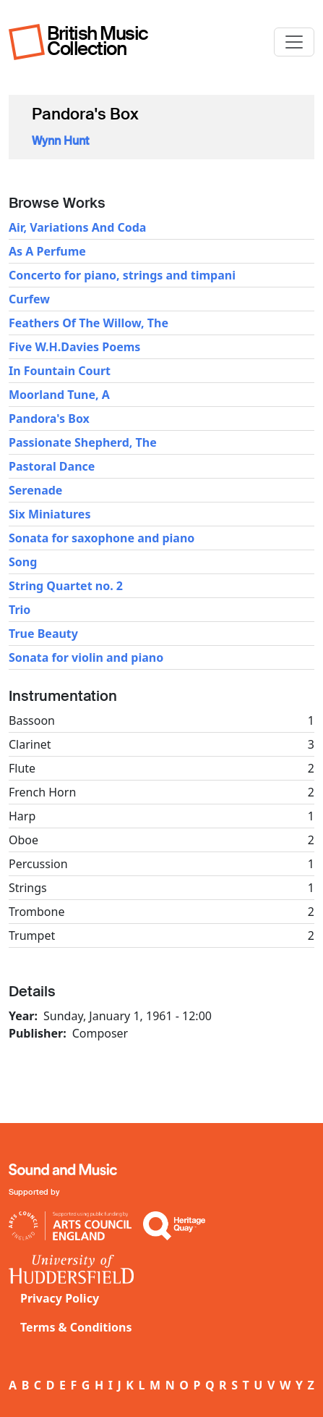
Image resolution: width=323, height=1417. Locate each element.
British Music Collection (97, 41)
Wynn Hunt (60, 140)
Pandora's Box (49, 418)
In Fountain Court (60, 371)
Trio (19, 610)
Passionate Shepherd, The (83, 442)
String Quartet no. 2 (66, 586)
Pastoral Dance (52, 466)
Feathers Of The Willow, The (88, 323)
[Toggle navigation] (294, 42)
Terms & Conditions (76, 1327)
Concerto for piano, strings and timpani (122, 275)
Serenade (35, 490)
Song (23, 562)
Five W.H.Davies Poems (74, 347)
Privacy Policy (59, 1298)
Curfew (29, 299)
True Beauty (43, 634)
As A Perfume (47, 251)
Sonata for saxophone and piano (101, 538)
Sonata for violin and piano (86, 657)
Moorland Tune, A (59, 395)
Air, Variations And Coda (77, 227)
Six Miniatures (49, 514)
